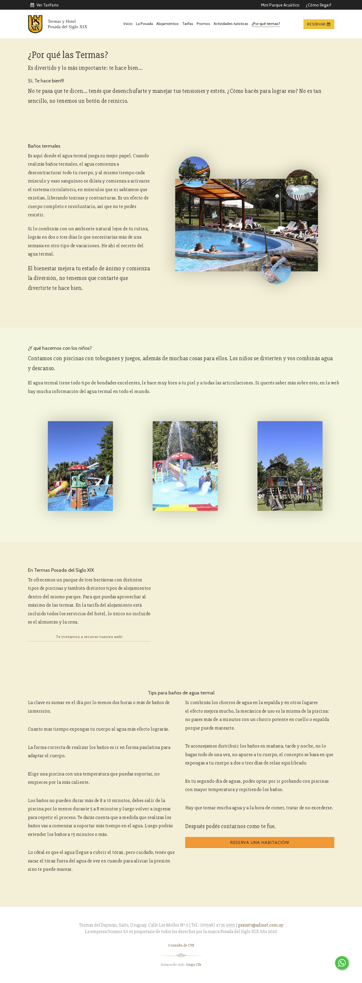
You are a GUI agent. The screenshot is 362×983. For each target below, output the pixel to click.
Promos (203, 23)
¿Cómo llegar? (319, 5)
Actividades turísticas (231, 23)
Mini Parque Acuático (280, 5)
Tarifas (187, 23)
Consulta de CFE (181, 945)
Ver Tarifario (44, 5)
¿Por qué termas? (266, 23)
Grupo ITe (193, 964)
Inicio (128, 23)
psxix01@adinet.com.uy (260, 925)
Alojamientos (167, 23)
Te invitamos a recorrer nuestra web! (89, 636)
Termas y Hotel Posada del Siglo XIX (68, 24)
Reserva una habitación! (259, 842)
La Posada (144, 23)
